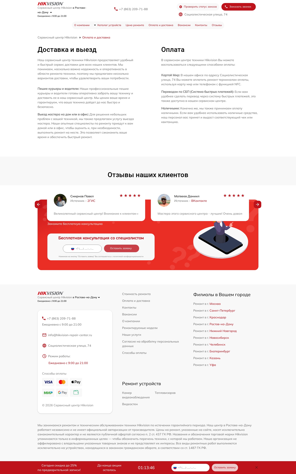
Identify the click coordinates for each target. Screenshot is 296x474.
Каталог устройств (109, 25)
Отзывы (217, 25)
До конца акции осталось (109, 467)
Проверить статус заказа (198, 6)
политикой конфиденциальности (128, 256)
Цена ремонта (135, 25)
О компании (81, 25)
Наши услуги (131, 334)
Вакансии (184, 25)
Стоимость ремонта (136, 294)
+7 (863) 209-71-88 (133, 9)
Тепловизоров (165, 393)
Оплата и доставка (161, 25)
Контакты (201, 25)
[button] (38, 204)
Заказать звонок (237, 6)
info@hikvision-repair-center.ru (67, 335)
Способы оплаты (134, 353)
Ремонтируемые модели (140, 328)
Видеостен (130, 404)
